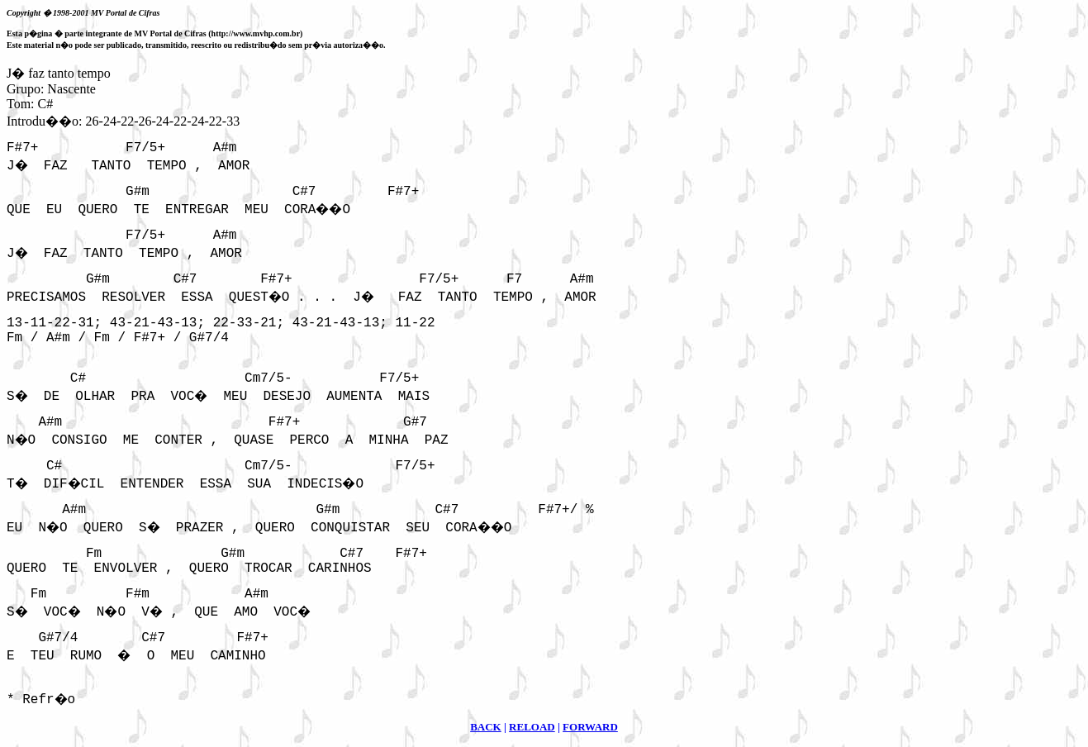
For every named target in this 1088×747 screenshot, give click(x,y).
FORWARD (590, 727)
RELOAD (532, 727)
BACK (485, 727)
